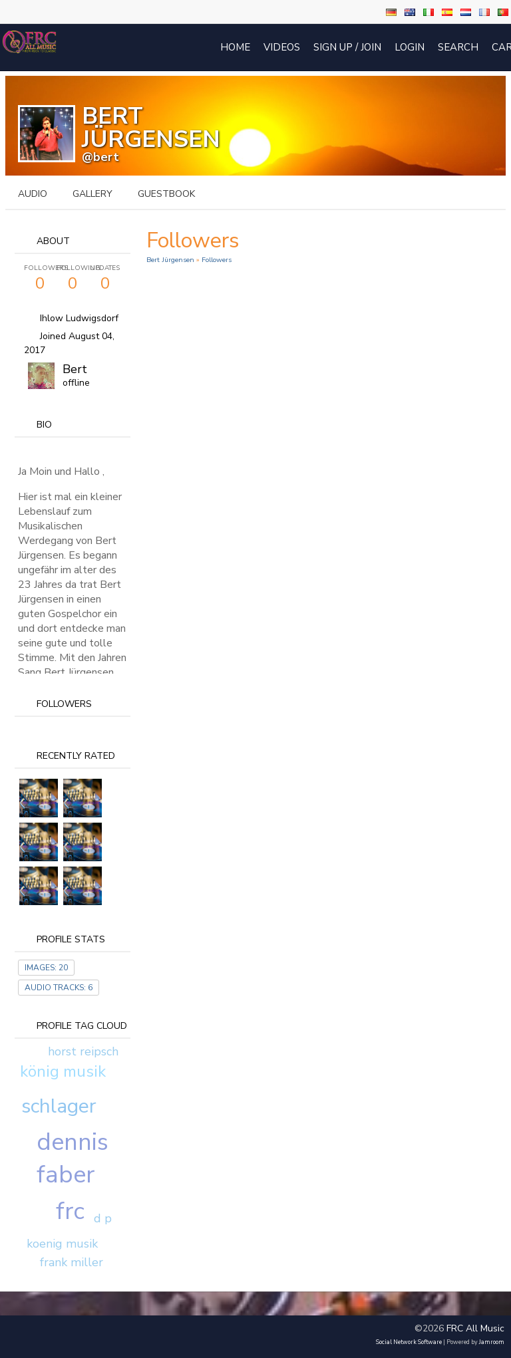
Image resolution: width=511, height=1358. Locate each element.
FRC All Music (475, 1328)
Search (458, 47)
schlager (58, 1106)
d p (103, 1218)
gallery (92, 194)
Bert (75, 369)
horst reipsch (83, 1051)
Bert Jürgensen (170, 260)
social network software (409, 1342)
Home (235, 47)
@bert (100, 157)
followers (217, 260)
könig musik (63, 1071)
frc (70, 1211)
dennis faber (72, 1158)
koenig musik (62, 1244)
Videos (281, 47)
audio (32, 194)
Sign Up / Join (347, 47)
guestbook (166, 194)
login (410, 47)
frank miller (71, 1262)
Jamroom (491, 1342)
